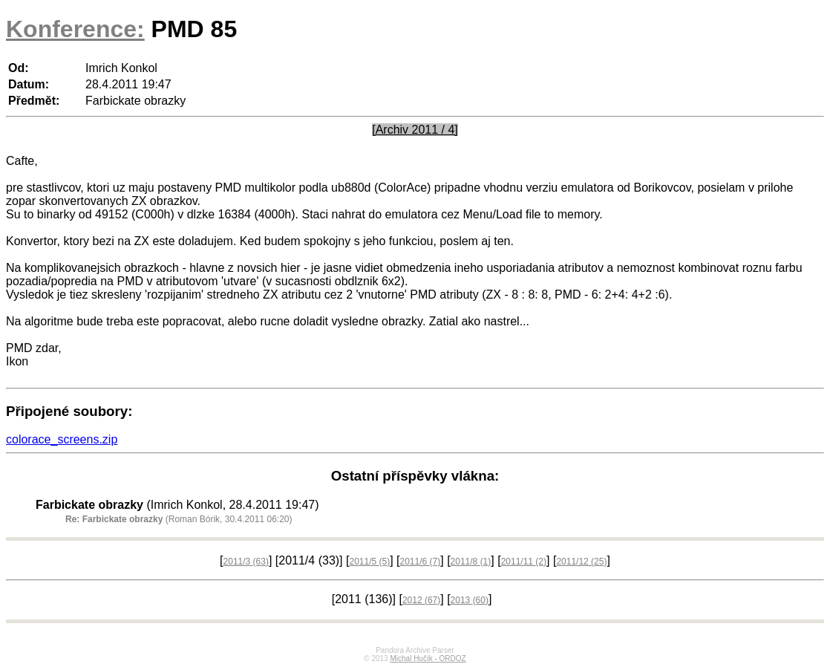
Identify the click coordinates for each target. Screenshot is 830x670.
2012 (421, 600)
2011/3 (246, 561)
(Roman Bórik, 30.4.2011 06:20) (179, 519)
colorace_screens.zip (61, 439)
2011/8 (471, 561)
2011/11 (523, 561)
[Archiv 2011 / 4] (415, 129)
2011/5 (369, 561)
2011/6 (420, 561)
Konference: (75, 29)
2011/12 (581, 561)
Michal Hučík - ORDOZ (427, 658)
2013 (469, 600)
